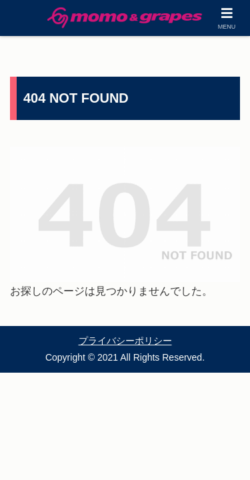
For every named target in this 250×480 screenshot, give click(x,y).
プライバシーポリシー (125, 340)
